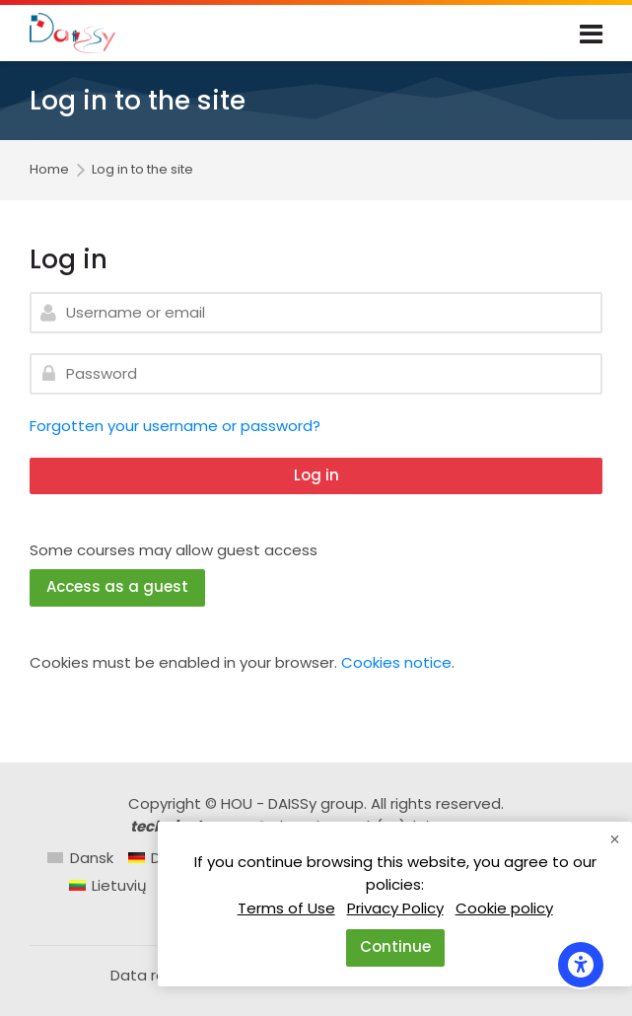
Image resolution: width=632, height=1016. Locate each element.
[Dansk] (80, 857)
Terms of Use (286, 908)
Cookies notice (396, 662)
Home (49, 170)
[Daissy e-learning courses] (72, 33)
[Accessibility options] (580, 964)
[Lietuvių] (108, 885)
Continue (395, 946)
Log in (316, 475)
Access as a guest (117, 586)
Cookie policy (504, 908)
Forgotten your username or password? (175, 425)
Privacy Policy (395, 908)
